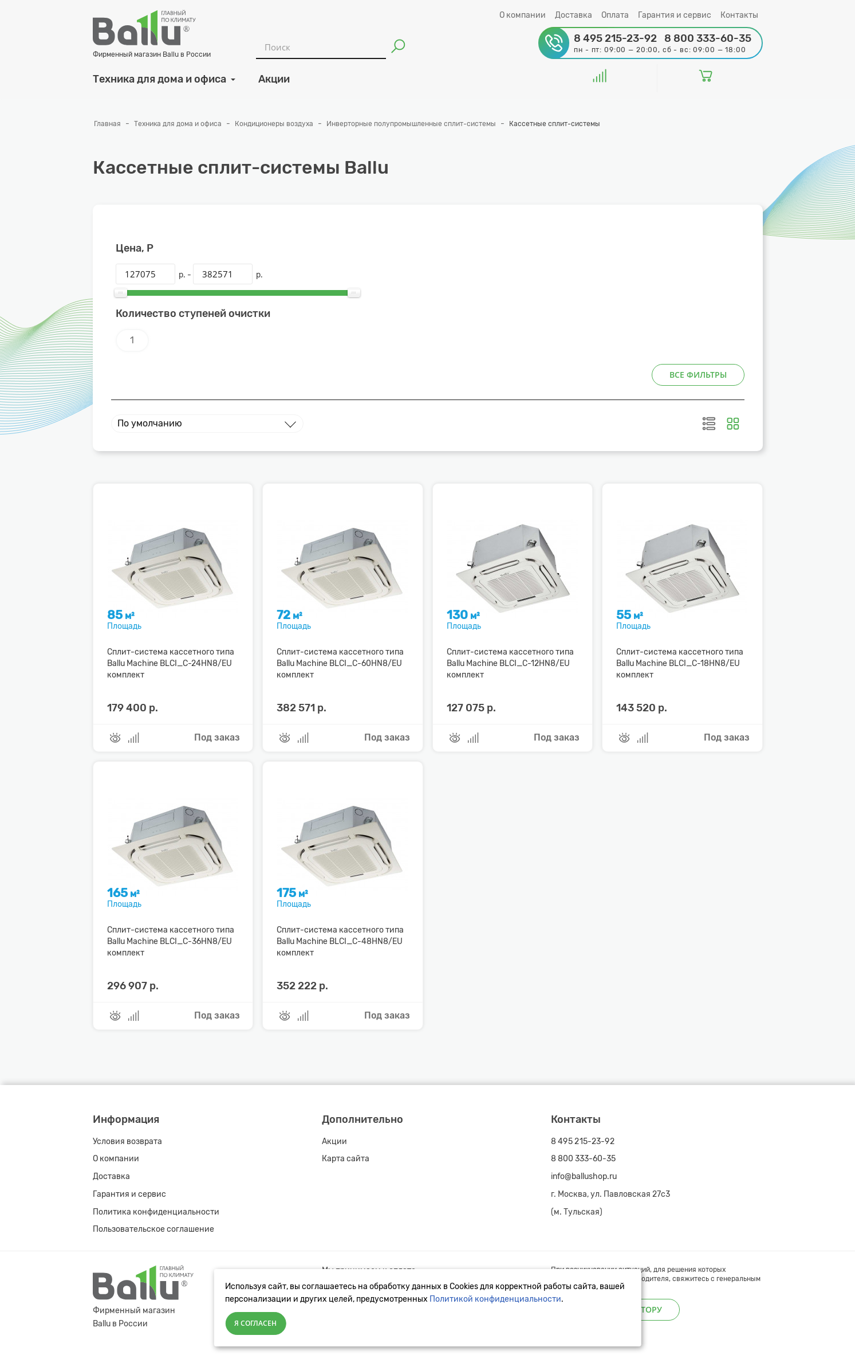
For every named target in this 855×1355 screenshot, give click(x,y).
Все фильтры (698, 374)
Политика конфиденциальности (156, 1212)
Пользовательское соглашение (153, 1229)
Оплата (615, 15)
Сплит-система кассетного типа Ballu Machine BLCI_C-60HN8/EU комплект (340, 663)
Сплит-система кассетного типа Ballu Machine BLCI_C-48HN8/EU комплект (340, 941)
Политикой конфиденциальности (495, 1299)
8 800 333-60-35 (583, 1159)
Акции (334, 1141)
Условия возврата (127, 1141)
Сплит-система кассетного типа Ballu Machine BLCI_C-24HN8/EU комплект (170, 663)
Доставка (573, 15)
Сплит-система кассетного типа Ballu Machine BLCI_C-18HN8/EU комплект (679, 663)
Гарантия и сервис (674, 15)
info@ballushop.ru (584, 1176)
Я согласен (255, 1323)
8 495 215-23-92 (583, 1141)
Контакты (739, 15)
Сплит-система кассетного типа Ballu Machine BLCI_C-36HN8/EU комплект (170, 941)
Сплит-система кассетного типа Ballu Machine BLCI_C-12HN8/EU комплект (510, 663)
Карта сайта (345, 1159)
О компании (522, 15)
